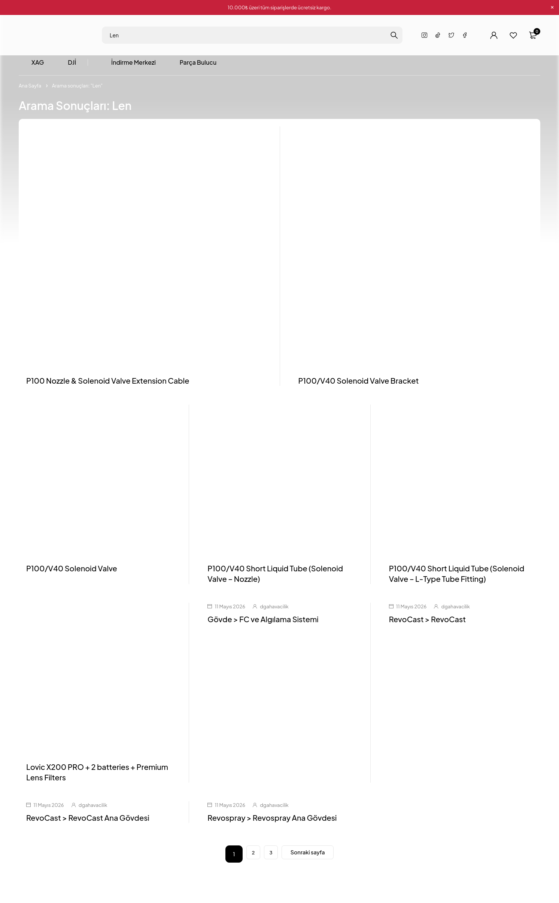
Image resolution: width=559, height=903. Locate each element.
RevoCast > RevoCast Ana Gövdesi (87, 820)
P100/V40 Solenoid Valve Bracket (358, 383)
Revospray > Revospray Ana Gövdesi (272, 820)
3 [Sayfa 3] (268, 857)
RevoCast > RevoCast (427, 622)
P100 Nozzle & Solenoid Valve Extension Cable (107, 383)
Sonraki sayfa (311, 857)
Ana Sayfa (30, 89)
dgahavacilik (274, 610)
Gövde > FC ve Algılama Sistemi (262, 622)
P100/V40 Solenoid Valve (71, 571)
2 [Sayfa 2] (247, 857)
